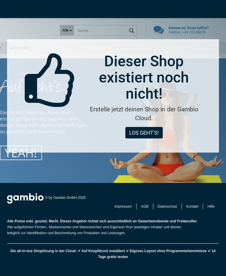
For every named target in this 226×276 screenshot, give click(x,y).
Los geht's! (144, 133)
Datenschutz (167, 206)
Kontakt (192, 206)
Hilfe (211, 206)
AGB (144, 206)
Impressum (123, 206)
